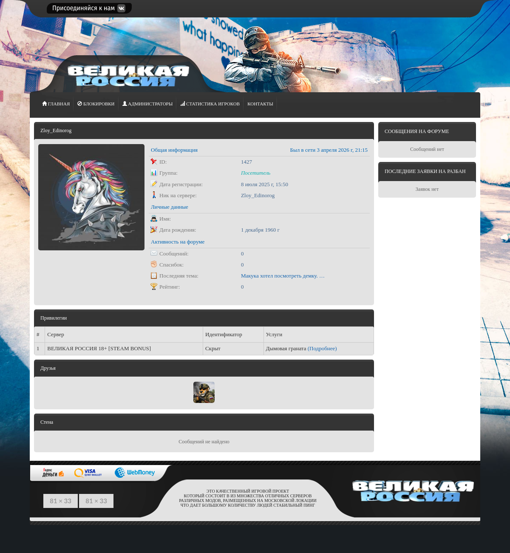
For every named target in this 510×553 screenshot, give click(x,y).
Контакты (260, 103)
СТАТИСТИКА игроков (210, 103)
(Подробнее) (322, 348)
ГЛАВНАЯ (56, 103)
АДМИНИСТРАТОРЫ (147, 103)
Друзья (48, 368)
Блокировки (95, 103)
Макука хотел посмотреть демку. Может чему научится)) (283, 275)
